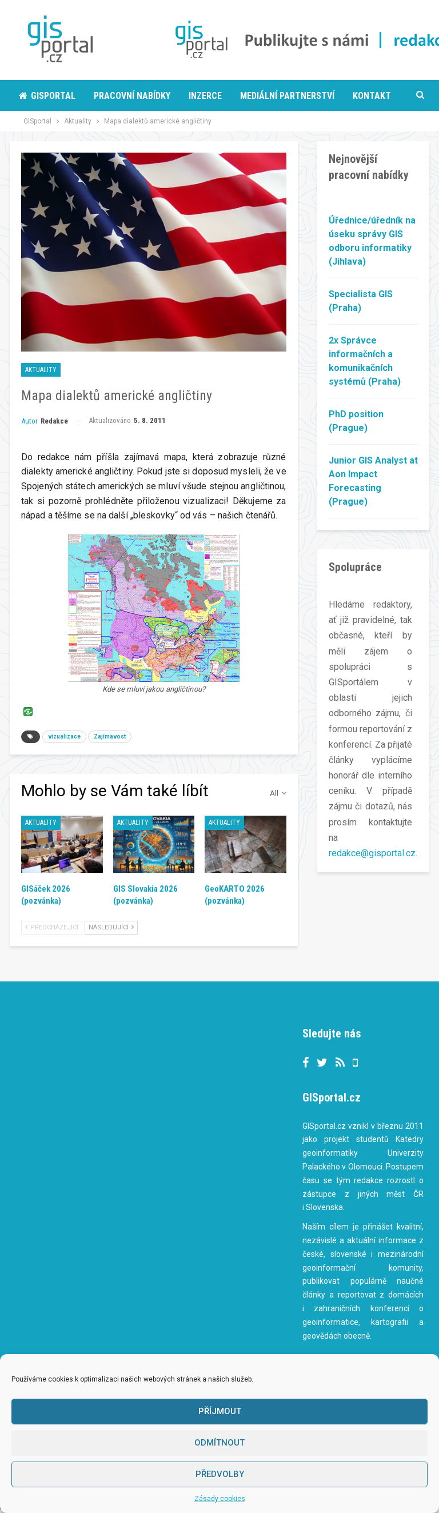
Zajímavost (110, 736)
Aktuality (41, 370)
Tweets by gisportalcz (201, 1034)
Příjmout (219, 1411)
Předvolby (219, 1474)
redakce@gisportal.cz (372, 853)
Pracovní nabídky (132, 95)
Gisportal (47, 95)
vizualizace (64, 736)
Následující (111, 927)
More (251, 95)
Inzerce (205, 95)
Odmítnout (219, 1443)
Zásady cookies (219, 1499)
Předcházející (51, 927)
